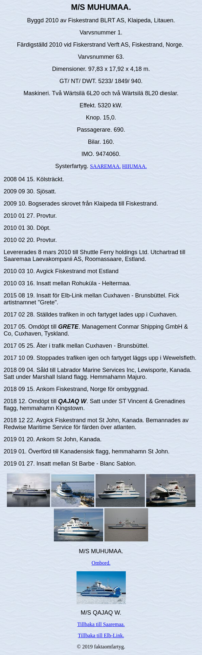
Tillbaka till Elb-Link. (101, 635)
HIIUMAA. (134, 166)
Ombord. (101, 563)
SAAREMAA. (105, 166)
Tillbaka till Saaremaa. (101, 624)
